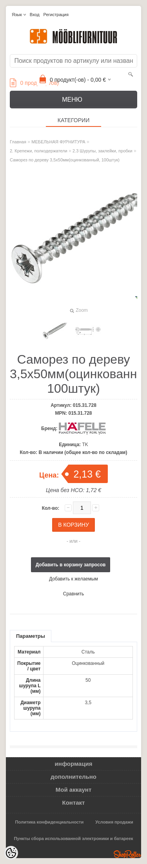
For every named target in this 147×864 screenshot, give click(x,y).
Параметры (30, 636)
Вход (35, 14)
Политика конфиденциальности (49, 822)
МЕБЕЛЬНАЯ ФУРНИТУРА (58, 141)
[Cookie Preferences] (11, 853)
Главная (18, 141)
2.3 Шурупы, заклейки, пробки (102, 150)
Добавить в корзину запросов (71, 564)
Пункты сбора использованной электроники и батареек (73, 838)
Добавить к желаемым (73, 579)
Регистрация (56, 14)
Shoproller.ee (127, 854)
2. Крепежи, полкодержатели (38, 150)
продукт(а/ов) (34, 83)
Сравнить (73, 594)
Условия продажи (114, 822)
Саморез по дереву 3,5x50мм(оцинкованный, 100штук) (65, 159)
